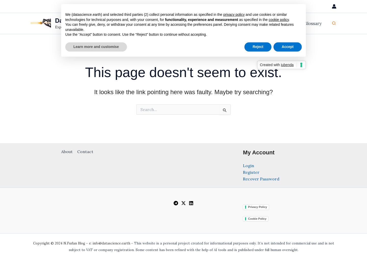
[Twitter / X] (183, 203)
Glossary (313, 23)
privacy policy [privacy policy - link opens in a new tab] (234, 15)
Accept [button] (288, 47)
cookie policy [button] (279, 20)
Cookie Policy (257, 218)
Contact (85, 151)
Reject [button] (258, 47)
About (67, 151)
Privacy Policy (257, 206)
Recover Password (261, 178)
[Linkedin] (191, 203)
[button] (334, 23)
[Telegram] (176, 203)
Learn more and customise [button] (96, 47)
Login (248, 165)
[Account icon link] (334, 6)
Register (251, 172)
